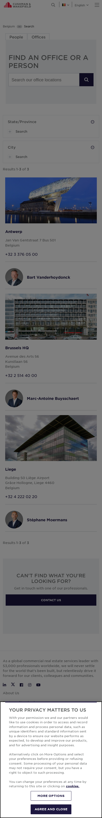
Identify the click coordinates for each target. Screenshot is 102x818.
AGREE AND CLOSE (51, 809)
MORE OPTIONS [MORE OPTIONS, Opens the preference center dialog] (51, 796)
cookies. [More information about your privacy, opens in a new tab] (72, 786)
